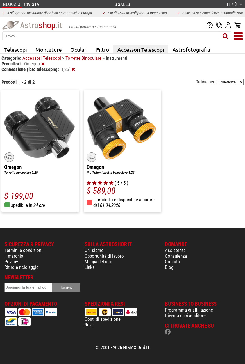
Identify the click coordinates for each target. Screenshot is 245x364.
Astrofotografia (191, 49)
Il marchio (13, 256)
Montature (48, 49)
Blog (169, 267)
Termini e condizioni (23, 250)
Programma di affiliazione (189, 310)
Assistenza (175, 250)
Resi (89, 325)
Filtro (102, 49)
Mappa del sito (98, 261)
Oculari (79, 49)
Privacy (11, 261)
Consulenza (176, 256)
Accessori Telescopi (140, 49)
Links (90, 267)
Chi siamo (94, 250)
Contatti (172, 261)
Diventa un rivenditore (185, 315)
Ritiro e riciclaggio (21, 267)
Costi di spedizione (103, 319)
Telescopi (15, 49)
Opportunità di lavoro (104, 256)
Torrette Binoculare (84, 58)
